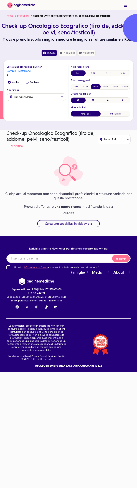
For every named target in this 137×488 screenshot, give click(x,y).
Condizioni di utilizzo (19, 356)
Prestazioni (23, 15)
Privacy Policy (38, 356)
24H (78, 73)
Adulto (13, 82)
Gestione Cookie (56, 356)
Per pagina (86, 114)
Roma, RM (114, 139)
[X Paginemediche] (27, 307)
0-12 (93, 73)
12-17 (107, 73)
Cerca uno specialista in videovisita (68, 223)
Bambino (32, 82)
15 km (95, 86)
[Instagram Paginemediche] (36, 307)
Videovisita (86, 53)
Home (9, 15)
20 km (105, 86)
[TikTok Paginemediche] (46, 307)
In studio (49, 53)
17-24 (122, 73)
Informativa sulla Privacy (36, 267)
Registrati (120, 258)
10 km (85, 86)
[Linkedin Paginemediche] (55, 307)
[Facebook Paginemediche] (17, 307)
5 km (75, 86)
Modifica (17, 146)
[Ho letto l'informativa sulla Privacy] (8, 267)
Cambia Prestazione (19, 70)
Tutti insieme (115, 114)
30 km (115, 86)
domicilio (67, 53)
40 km (125, 86)
